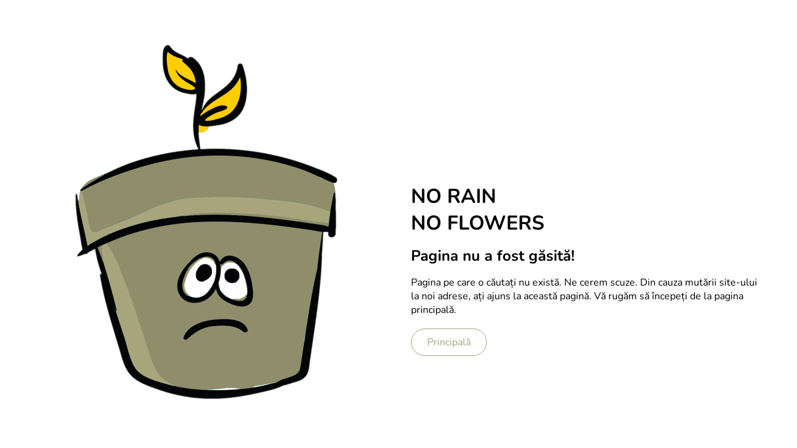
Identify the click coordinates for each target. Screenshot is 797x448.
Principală (449, 342)
